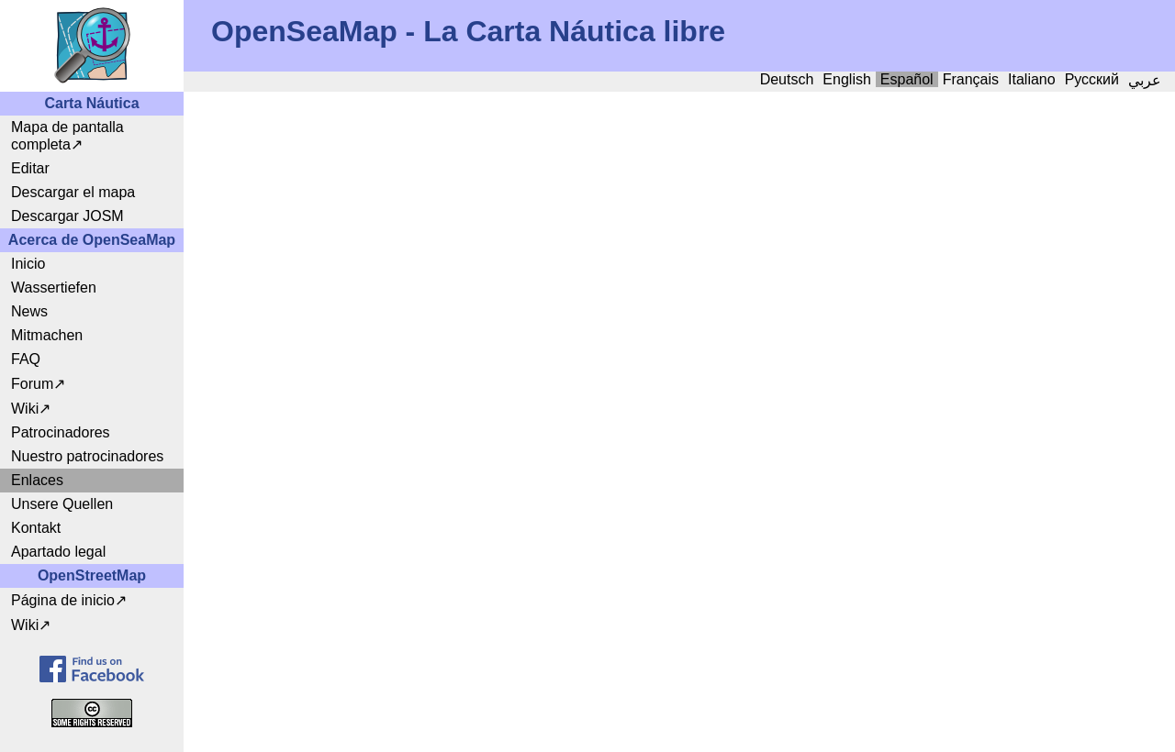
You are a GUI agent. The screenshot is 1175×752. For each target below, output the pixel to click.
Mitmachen (47, 335)
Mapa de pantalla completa (67, 135)
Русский (1092, 79)
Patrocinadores (60, 432)
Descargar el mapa (73, 192)
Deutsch (787, 79)
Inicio (28, 263)
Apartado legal (58, 551)
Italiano (1032, 79)
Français (971, 79)
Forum (32, 384)
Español (907, 79)
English (846, 79)
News (29, 311)
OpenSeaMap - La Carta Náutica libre (468, 31)
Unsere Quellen (62, 504)
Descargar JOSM (67, 216)
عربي (1144, 80)
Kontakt (36, 528)
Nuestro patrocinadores (87, 456)
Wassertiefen (53, 287)
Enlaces (37, 480)
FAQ (25, 359)
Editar (30, 168)
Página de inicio (63, 600)
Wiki (25, 408)
